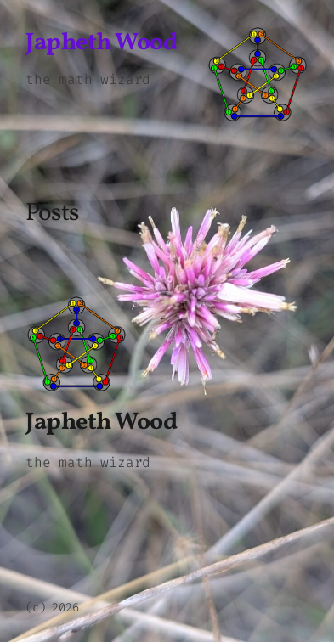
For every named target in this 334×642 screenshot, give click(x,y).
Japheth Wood (101, 42)
